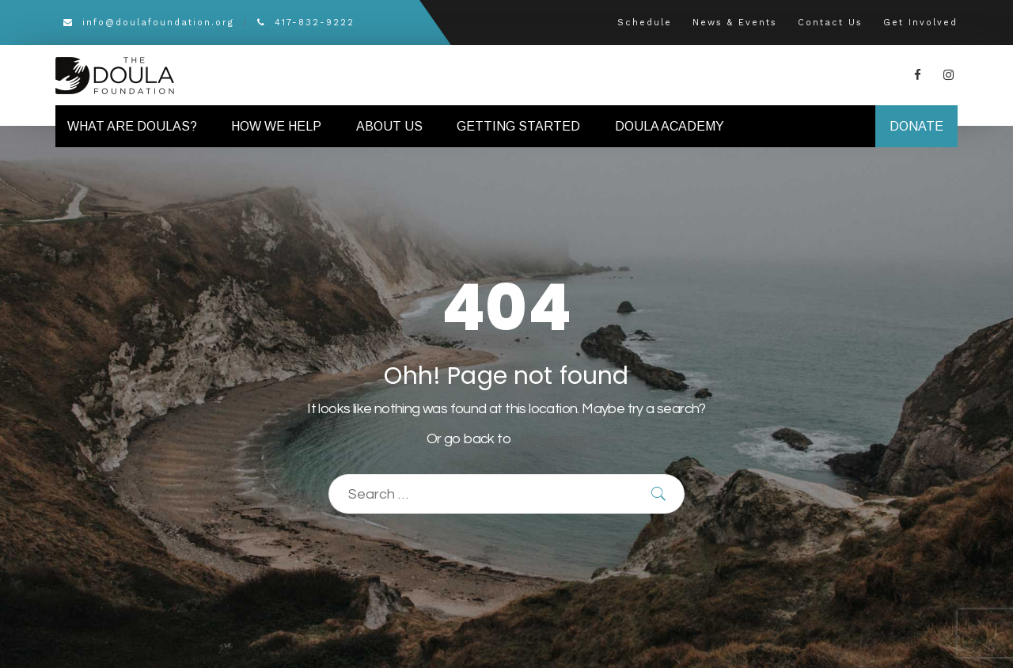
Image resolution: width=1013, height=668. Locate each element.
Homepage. (550, 438)
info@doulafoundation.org (148, 22)
